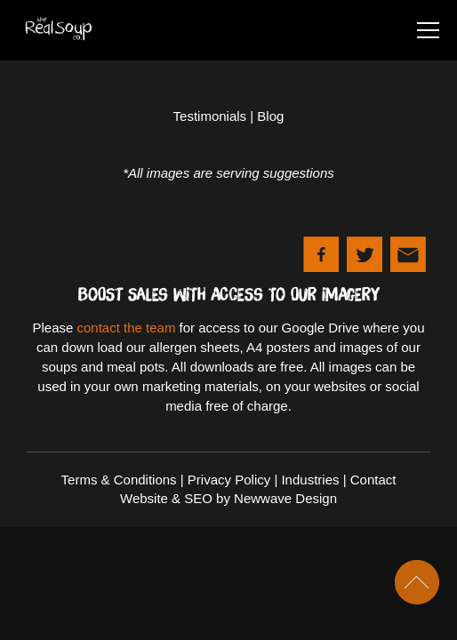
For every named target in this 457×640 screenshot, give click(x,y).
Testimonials (210, 116)
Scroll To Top (417, 582)
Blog (270, 116)
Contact (373, 479)
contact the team (126, 327)
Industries (310, 479)
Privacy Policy (229, 479)
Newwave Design (285, 498)
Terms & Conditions (119, 479)
